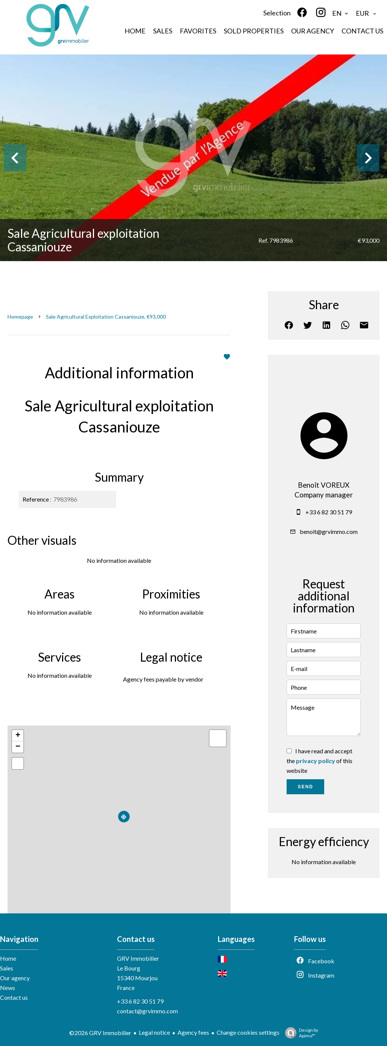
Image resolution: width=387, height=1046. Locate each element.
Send (305, 786)
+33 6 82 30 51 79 (328, 511)
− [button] (17, 747)
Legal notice (154, 1032)
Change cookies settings (248, 1032)
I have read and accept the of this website (319, 760)
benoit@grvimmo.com (329, 531)
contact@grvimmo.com (147, 1010)
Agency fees (193, 1032)
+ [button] (17, 735)
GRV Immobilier (138, 958)
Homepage (20, 316)
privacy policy (315, 760)
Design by (299, 1032)
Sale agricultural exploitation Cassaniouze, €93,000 (106, 316)
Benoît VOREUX (323, 485)
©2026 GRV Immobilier (100, 1032)
